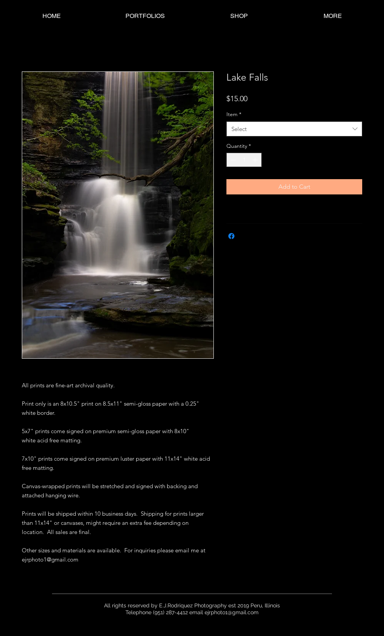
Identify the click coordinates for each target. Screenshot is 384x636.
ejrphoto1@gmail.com (232, 612)
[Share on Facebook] (231, 236)
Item (233, 114)
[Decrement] (232, 160)
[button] (145, 15)
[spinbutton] (244, 160)
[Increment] (255, 160)
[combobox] (294, 128)
